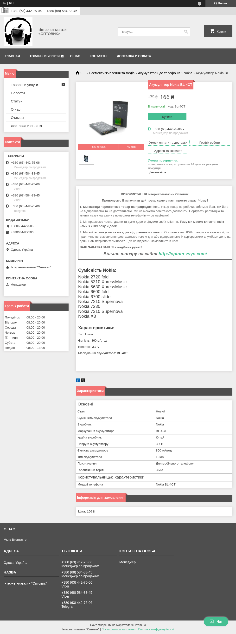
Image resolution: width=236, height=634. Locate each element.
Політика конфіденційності (156, 629)
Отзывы (17, 117)
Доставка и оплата (134, 56)
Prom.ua (140, 625)
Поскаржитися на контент (119, 629)
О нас (75, 56)
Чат (216, 621)
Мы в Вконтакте (15, 539)
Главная (12, 56)
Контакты (98, 56)
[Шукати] (186, 31)
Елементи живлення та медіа (112, 73)
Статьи (17, 101)
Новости (18, 93)
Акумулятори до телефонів (159, 73)
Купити (167, 117)
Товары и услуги (45, 56)
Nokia (188, 73)
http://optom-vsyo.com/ (183, 253)
